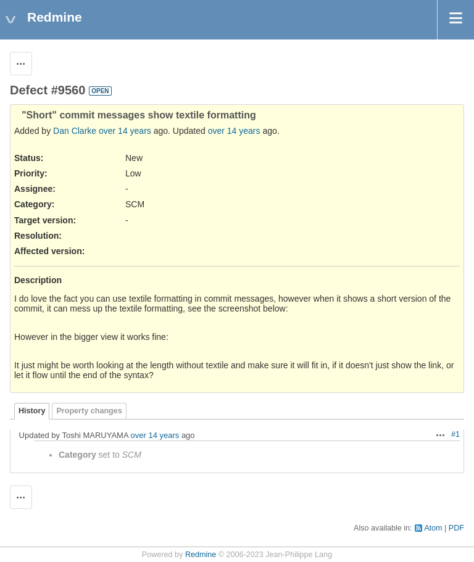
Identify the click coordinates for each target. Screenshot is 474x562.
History (32, 411)
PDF (456, 528)
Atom (433, 528)
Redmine (200, 554)
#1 (455, 434)
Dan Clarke (74, 131)
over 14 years (125, 131)
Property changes (89, 411)
